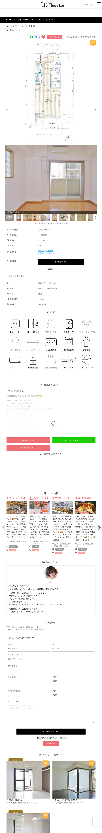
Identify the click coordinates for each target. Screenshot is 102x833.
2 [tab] (51, 556)
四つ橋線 (41, 251)
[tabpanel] (16, 524)
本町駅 (48, 253)
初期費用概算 (61, 262)
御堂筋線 (41, 253)
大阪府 (19, 19)
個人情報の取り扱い (51, 732)
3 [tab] (55, 556)
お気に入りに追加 (54, 37)
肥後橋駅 (49, 251)
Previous (3, 525)
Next (99, 525)
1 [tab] (47, 556)
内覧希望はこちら (28, 448)
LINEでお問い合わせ (73, 440)
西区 (26, 19)
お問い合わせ (28, 440)
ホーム (9, 19)
